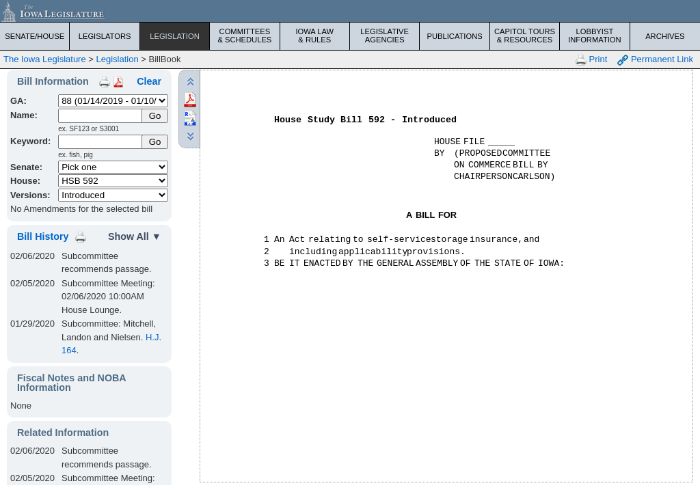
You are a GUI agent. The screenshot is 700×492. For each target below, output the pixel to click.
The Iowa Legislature (44, 59)
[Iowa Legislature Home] (350, 11)
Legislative (384, 35)
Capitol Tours (524, 35)
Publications (454, 36)
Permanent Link (655, 60)
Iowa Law (314, 35)
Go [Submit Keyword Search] (155, 142)
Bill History (42, 236)
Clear (149, 81)
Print (591, 60)
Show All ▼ (134, 236)
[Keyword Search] (101, 142)
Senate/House (34, 36)
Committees (244, 35)
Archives (664, 36)
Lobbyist (594, 35)
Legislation (175, 36)
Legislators (105, 36)
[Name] (101, 116)
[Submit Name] (155, 116)
